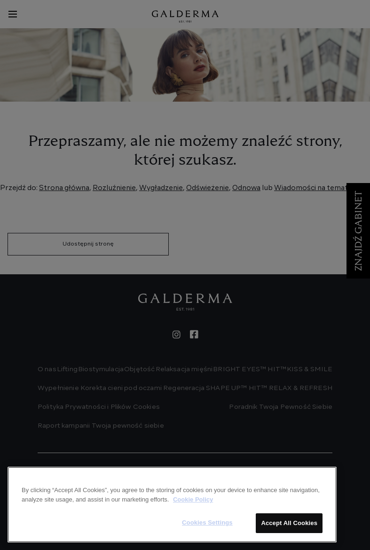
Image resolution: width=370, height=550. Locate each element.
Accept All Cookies (289, 522)
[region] (172, 504)
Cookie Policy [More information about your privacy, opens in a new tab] (193, 499)
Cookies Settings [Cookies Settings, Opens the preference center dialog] (207, 522)
